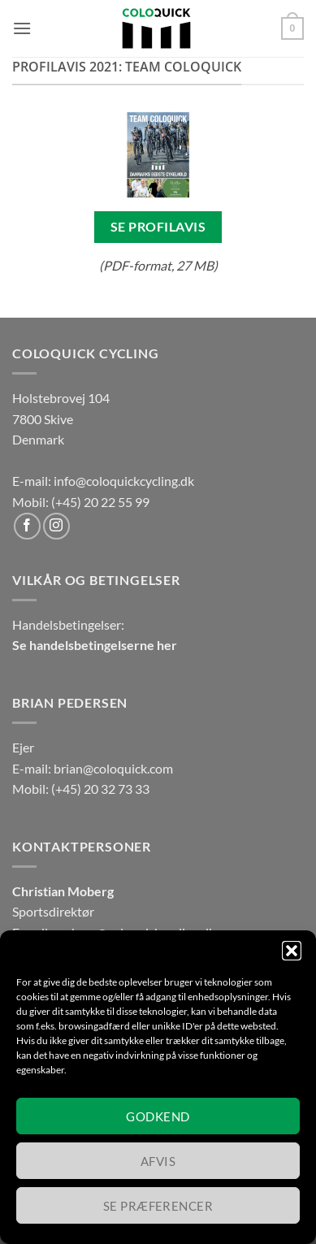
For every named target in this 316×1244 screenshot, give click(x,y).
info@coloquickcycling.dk (124, 480)
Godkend (157, 1116)
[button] (292, 951)
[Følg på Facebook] (27, 526)
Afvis (158, 1161)
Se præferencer (158, 1205)
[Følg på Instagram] (56, 526)
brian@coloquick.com (113, 768)
